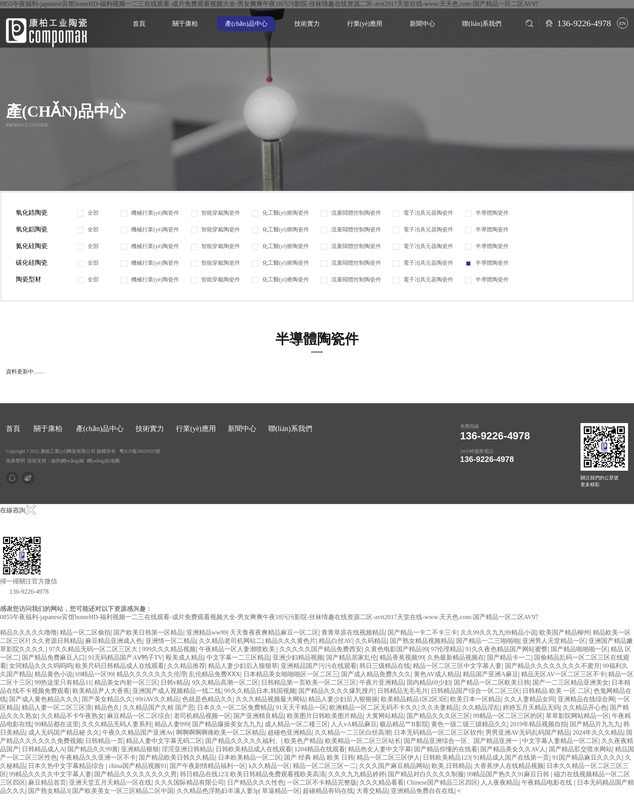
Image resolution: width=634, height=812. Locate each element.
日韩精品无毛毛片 (402, 690)
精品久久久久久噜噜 (28, 632)
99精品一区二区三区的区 (508, 715)
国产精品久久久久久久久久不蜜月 (552, 665)
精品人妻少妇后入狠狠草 (243, 665)
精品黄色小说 (53, 674)
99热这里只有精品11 (62, 682)
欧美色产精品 (303, 740)
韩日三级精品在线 (384, 665)
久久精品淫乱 (481, 707)
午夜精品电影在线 (547, 782)
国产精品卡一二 (509, 657)
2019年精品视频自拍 (538, 724)
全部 (88, 213)
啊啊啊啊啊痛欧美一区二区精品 (220, 732)
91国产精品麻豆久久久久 (587, 757)
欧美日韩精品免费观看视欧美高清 (277, 774)
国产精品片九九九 (595, 724)
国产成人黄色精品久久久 (44, 699)
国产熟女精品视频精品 (421, 640)
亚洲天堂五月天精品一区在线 (110, 782)
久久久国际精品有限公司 (189, 782)
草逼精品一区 (281, 790)
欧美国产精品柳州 (564, 632)
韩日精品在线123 (203, 774)
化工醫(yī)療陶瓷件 (280, 213)
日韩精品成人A (43, 749)
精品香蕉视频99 (402, 657)
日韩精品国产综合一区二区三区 (475, 690)
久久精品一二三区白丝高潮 (353, 732)
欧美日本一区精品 (475, 699)
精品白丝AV (335, 640)
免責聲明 (15, 461)
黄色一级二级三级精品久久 (469, 724)
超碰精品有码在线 (328, 790)
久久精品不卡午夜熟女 (72, 715)
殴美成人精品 (185, 657)
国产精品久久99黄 (92, 749)
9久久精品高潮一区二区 (225, 682)
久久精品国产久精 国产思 (158, 707)
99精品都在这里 (56, 724)
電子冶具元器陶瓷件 (423, 213)
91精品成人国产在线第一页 (511, 757)
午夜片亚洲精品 (381, 682)
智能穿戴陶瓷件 (215, 213)
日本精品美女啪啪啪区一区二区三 (290, 674)
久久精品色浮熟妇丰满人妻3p (218, 790)
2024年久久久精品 (598, 732)
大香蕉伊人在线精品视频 (509, 765)
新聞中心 (422, 23)
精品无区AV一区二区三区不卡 (563, 674)
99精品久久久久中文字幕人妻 (50, 774)
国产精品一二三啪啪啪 (487, 640)
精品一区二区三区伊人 (388, 757)
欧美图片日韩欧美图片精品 (325, 715)
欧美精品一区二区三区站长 (363, 740)
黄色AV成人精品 (437, 674)
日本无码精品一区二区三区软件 (438, 732)
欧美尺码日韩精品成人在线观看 (119, 665)
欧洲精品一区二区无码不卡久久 (373, 707)
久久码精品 (371, 640)
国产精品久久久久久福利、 (243, 740)
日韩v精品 (174, 682)
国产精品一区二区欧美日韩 (492, 682)
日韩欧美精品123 (446, 757)
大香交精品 (372, 790)
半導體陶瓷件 (487, 213)
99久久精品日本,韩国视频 (260, 690)
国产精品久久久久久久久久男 (135, 774)
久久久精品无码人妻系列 (116, 724)
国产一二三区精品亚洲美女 (571, 682)
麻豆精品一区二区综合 (138, 715)
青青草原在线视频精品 (353, 632)
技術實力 (307, 23)
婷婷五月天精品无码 (531, 707)
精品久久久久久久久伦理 (151, 674)
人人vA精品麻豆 (354, 724)
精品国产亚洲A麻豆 (490, 674)
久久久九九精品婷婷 (356, 774)
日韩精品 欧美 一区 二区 (556, 690)
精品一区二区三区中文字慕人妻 (457, 665)
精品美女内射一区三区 (126, 682)
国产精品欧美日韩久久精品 (177, 757)
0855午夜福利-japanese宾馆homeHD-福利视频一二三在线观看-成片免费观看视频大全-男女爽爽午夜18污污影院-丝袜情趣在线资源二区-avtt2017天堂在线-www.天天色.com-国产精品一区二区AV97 (269, 617)
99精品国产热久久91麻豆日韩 (509, 774)
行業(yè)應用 (365, 23)
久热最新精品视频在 (455, 657)
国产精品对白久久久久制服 (426, 774)
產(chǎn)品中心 (246, 23)
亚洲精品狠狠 (140, 749)
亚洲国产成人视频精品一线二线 (176, 690)
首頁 (139, 23)
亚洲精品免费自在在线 (422, 790)
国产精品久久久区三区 (438, 715)
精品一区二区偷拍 (85, 632)
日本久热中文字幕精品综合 (67, 765)
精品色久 (107, 707)
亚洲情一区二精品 (170, 640)
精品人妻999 (172, 724)
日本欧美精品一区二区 (249, 757)
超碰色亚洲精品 (289, 732)
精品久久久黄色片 (290, 640)
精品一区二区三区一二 (324, 765)
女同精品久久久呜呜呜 (41, 665)
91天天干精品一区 (301, 707)
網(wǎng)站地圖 (103, 461)
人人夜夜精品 (500, 782)
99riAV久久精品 (158, 699)
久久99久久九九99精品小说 (498, 632)
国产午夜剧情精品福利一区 (208, 765)
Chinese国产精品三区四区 (442, 782)
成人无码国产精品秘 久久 (63, 732)
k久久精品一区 (269, 765)
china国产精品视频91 (138, 765)
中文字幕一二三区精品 (238, 657)
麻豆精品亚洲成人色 (113, 640)
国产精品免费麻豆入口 (53, 657)
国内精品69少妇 (429, 682)
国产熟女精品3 (48, 790)
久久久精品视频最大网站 (271, 699)
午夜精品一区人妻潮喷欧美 (238, 649)
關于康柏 (185, 23)
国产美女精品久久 (107, 699)
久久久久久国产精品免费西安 (320, 649)
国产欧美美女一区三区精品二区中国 (123, 790)
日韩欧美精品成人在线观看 (254, 749)
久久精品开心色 (585, 707)
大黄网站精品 (385, 715)
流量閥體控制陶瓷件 (351, 213)
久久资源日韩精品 (57, 640)
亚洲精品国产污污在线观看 (319, 665)
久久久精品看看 (381, 782)
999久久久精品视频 (169, 649)
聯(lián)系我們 (481, 23)
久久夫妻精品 (440, 707)
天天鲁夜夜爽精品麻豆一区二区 (274, 632)
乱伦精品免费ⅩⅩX (215, 674)
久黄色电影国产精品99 (396, 649)
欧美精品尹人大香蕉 (101, 690)
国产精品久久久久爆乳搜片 (336, 690)
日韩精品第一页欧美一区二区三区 (308, 682)
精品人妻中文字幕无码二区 (164, 740)
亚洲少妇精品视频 (298, 657)
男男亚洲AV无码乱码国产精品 (527, 732)
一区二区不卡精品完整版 (322, 782)
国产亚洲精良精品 (258, 715)
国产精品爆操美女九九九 (227, 724)
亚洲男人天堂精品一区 (554, 640)
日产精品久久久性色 (255, 782)
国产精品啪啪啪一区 (579, 649)
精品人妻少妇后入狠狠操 (343, 699)
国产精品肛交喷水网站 (580, 749)
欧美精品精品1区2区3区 (414, 699)
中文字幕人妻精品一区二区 (560, 740)
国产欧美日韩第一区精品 (148, 632)
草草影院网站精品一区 (577, 715)
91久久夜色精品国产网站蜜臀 (506, 649)
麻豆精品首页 (47, 782)
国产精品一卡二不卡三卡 (422, 632)
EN (622, 23)
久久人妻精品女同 (529, 699)
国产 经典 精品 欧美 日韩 (319, 757)
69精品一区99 (94, 674)
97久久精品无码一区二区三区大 (94, 649)
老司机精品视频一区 (202, 715)
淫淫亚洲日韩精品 (187, 749)
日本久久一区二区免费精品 (235, 707)
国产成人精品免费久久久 (376, 674)
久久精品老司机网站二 (230, 640)
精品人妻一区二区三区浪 (57, 707)
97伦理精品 (446, 649)
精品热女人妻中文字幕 (379, 749)
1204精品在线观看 (319, 749)
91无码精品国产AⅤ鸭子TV (125, 657)
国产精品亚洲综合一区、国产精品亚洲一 (461, 740)
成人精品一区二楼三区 (296, 724)
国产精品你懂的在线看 (445, 749)
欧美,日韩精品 (451, 765)
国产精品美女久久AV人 (513, 749)
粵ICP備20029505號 (139, 451)
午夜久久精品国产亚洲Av (137, 732)
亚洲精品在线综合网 (586, 699)
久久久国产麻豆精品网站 (394, 765)
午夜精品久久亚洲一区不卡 (98, 757)
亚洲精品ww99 (206, 632)
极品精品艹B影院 (404, 724)
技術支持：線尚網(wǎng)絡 (55, 461)
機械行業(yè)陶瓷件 (150, 213)
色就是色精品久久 (207, 699)
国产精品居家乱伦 (351, 657)
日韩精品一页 (104, 740)
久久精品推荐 (186, 665)
